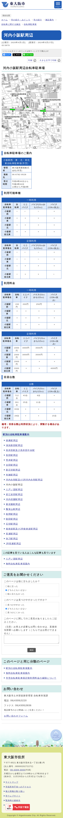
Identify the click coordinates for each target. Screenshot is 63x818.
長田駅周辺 (12, 455)
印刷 (30, 60)
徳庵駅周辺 (12, 440)
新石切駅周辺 (13, 470)
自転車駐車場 (30, 24)
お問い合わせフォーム (16, 716)
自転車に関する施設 (10, 24)
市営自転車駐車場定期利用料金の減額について (31, 678)
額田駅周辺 (12, 519)
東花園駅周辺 (13, 504)
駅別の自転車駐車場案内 (16, 434)
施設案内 (49, 20)
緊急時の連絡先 (12, 800)
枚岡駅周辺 (12, 514)
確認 (31, 650)
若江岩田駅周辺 (14, 494)
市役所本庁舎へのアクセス (18, 787)
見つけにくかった (16, 613)
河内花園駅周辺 (14, 499)
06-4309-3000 (17, 770)
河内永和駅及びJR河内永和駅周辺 (24, 480)
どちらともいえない (17, 590)
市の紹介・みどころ (20, 20)
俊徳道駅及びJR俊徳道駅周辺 (22, 529)
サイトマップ (11, 782)
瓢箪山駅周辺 (13, 509)
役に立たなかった (16, 594)
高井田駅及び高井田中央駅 (20, 450)
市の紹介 (37, 20)
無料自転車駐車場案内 (18, 564)
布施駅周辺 (12, 475)
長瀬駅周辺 (12, 534)
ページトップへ (56, 736)
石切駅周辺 (12, 524)
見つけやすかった (16, 605)
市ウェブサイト (12, 796)
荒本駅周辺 (12, 460)
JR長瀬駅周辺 (13, 543)
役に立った (13, 586)
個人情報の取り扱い (15, 791)
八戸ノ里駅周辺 (14, 489)
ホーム (4, 20)
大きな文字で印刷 (48, 60)
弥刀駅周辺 (12, 538)
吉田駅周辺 (12, 465)
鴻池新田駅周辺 (14, 445)
